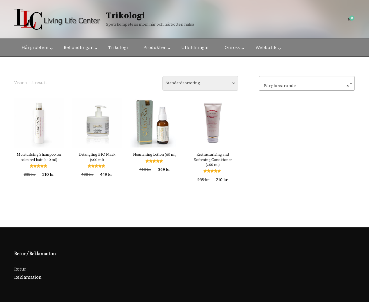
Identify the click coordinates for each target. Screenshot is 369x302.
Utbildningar (195, 47)
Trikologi (125, 16)
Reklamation (27, 277)
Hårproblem (35, 47)
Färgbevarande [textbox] (305, 85)
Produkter (154, 47)
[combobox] (307, 83)
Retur (20, 269)
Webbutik (266, 47)
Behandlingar (78, 47)
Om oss (232, 47)
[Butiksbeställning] (200, 83)
